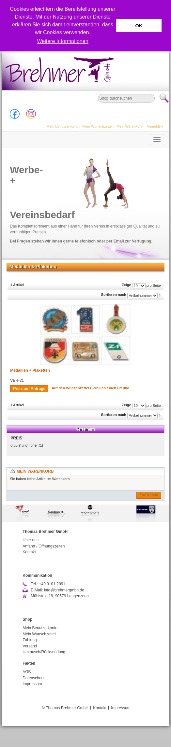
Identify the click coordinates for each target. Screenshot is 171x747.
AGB (27, 672)
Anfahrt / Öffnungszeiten (44, 546)
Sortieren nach (113, 295)
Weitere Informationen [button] (62, 41)
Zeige (126, 285)
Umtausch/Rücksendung (44, 652)
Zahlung (30, 640)
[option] (85, 513)
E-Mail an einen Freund (109, 388)
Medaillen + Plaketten (30, 370)
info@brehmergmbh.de (64, 590)
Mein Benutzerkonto (62, 126)
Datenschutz (33, 678)
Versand (30, 646)
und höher (24, 445)
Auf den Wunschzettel (70, 388)
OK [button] (138, 25)
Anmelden (155, 126)
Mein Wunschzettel (97, 126)
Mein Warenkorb (130, 126)
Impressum (32, 684)
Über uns (31, 540)
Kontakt (29, 552)
